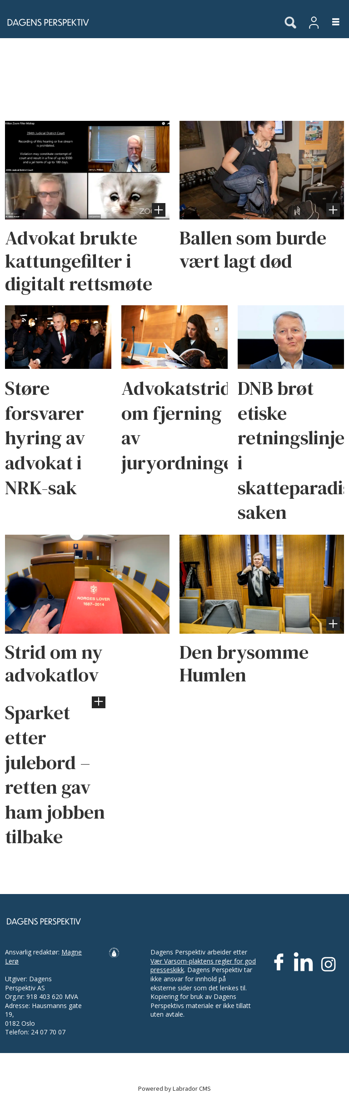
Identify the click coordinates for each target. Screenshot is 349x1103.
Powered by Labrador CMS (174, 1088)
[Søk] (290, 23)
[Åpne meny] (330, 22)
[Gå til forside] (45, 22)
